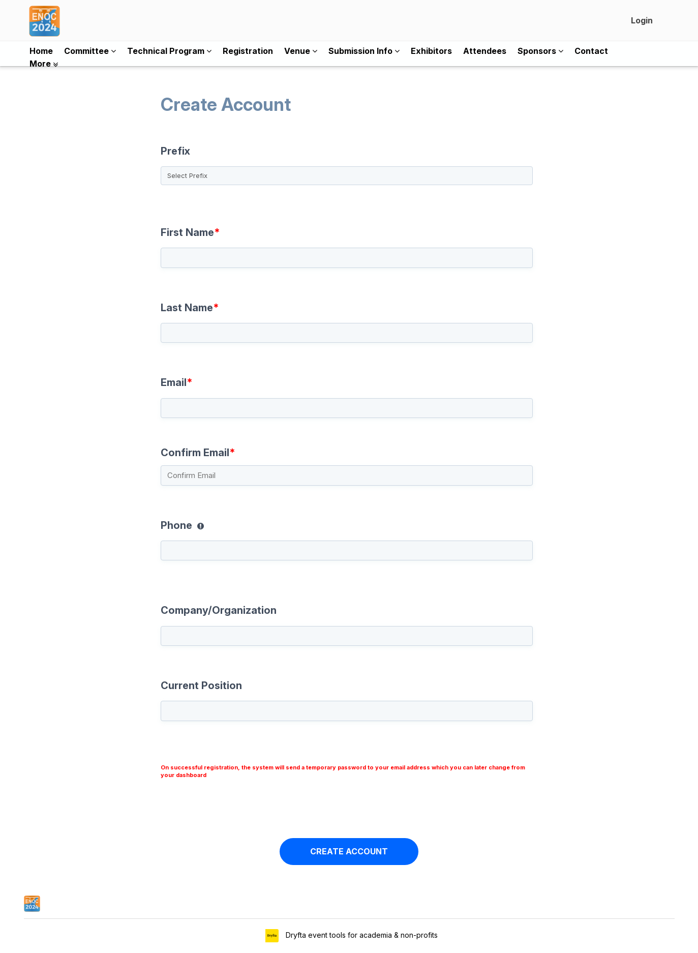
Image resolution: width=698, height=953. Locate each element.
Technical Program (169, 51)
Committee (90, 51)
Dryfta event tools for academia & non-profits (361, 935)
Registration (248, 51)
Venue (300, 51)
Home (41, 51)
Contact (591, 51)
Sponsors (540, 51)
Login (642, 20)
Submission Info (364, 51)
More (43, 63)
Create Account (344, 113)
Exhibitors (431, 51)
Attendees (484, 51)
